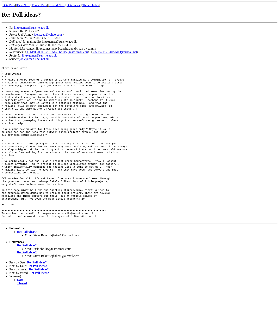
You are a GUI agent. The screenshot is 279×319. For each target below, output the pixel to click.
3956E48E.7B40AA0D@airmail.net (114, 52)
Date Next (23, 5)
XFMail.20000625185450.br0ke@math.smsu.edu (57, 52)
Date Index (73, 5)
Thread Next (57, 5)
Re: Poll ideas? (27, 262)
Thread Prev (39, 5)
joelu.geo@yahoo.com (48, 34)
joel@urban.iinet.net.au (34, 59)
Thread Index (90, 5)
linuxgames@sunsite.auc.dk (31, 27)
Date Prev (9, 5)
